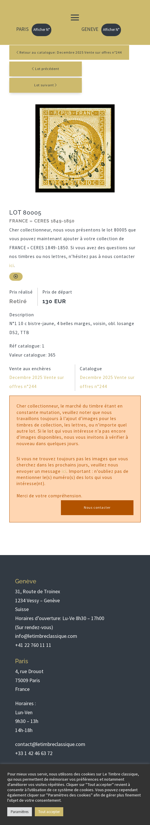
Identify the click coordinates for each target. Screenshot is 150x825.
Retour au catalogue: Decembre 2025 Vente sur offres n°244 (69, 52)
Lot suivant (44, 85)
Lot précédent (47, 68)
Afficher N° (41, 29)
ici (11, 265)
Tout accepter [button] (49, 811)
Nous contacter (97, 507)
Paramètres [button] (19, 811)
